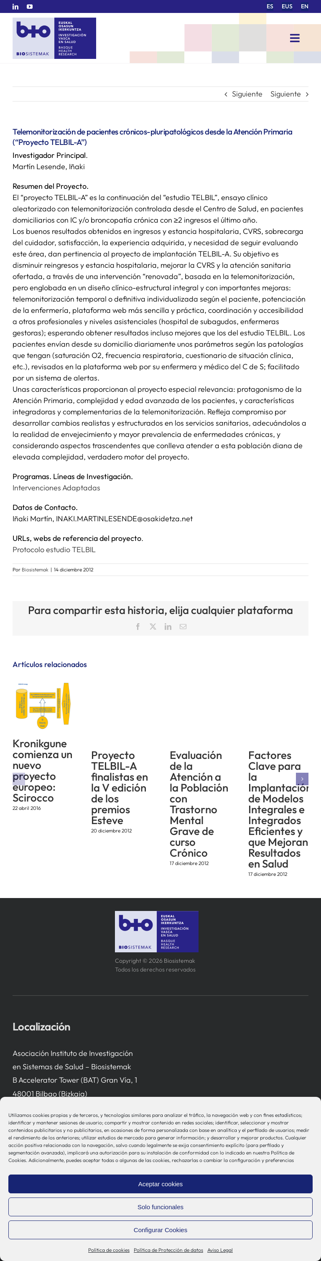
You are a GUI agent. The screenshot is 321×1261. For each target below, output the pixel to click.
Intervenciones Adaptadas (56, 487)
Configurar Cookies (160, 1229)
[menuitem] (270, 6)
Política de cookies (109, 1250)
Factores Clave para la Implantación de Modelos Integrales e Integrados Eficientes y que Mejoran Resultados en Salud (280, 809)
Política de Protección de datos (168, 1250)
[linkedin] (15, 7)
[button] (19, 779)
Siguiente (247, 94)
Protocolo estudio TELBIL (54, 549)
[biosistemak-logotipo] (54, 20)
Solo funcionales (160, 1206)
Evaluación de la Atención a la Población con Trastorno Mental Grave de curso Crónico (199, 804)
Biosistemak (35, 569)
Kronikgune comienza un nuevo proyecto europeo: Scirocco (42, 770)
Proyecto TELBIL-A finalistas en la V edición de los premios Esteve (119, 787)
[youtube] (30, 7)
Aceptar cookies (160, 1183)
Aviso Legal (220, 1250)
